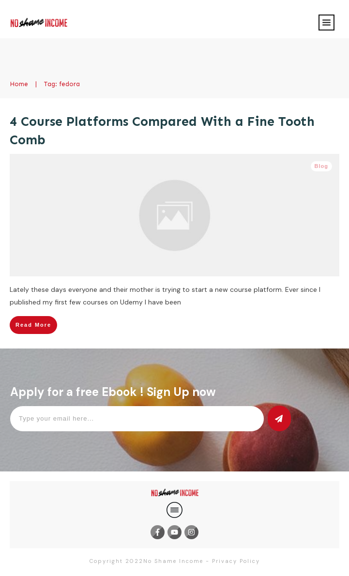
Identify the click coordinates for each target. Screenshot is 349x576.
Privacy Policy (236, 561)
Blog (321, 166)
